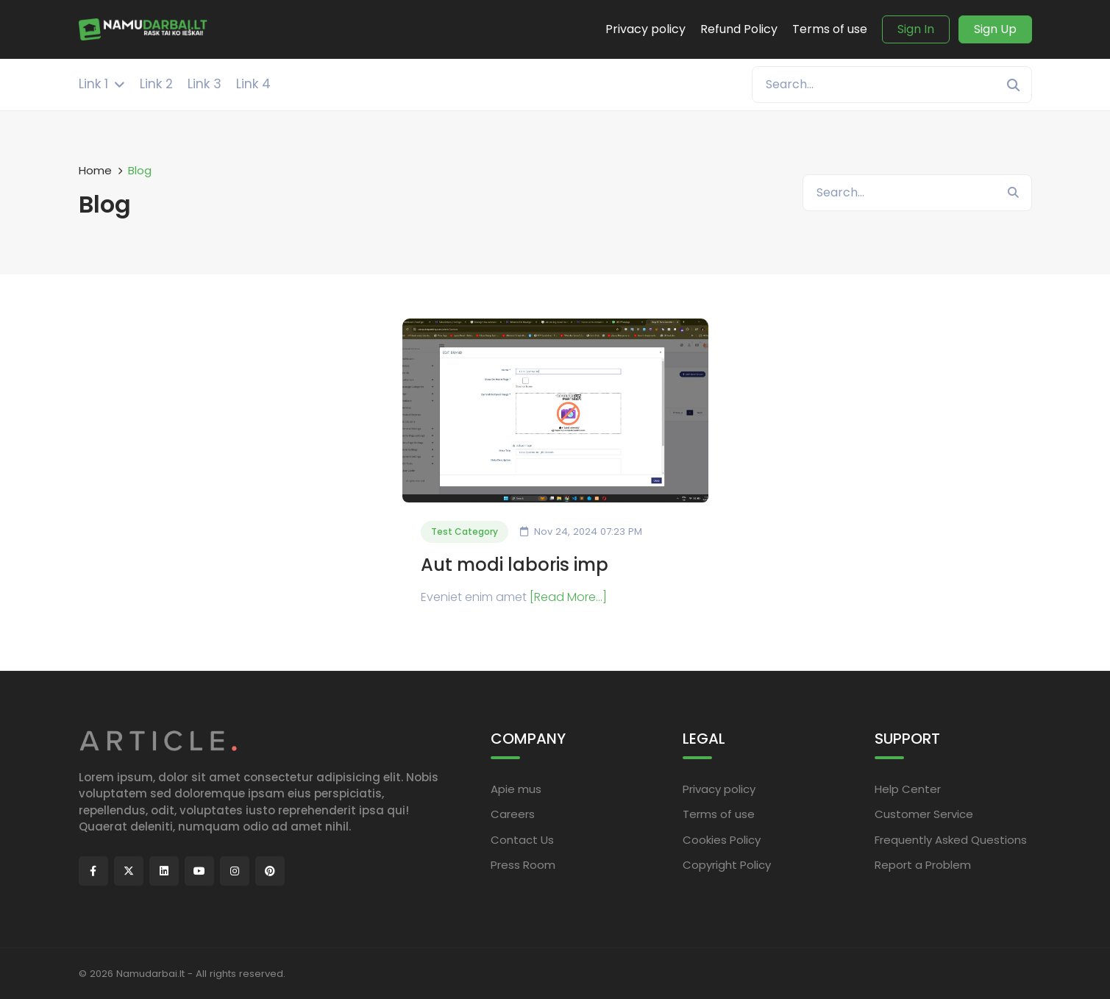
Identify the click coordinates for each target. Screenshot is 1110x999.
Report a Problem (923, 864)
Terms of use (719, 814)
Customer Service (924, 814)
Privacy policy (719, 789)
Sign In (915, 29)
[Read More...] (568, 597)
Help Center (908, 789)
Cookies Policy (722, 839)
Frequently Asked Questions (951, 839)
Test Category (464, 531)
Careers (513, 814)
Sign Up (995, 29)
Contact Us (522, 839)
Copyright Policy (727, 864)
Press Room (523, 864)
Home (95, 170)
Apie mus (516, 789)
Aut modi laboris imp (514, 564)
